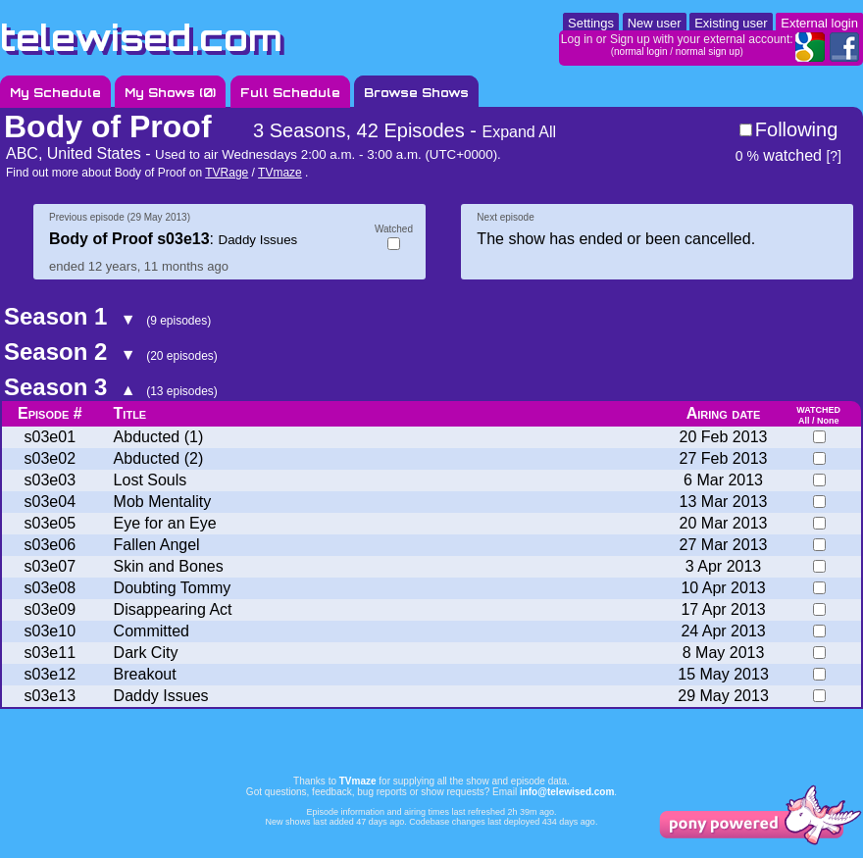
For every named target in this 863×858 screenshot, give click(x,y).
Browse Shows (416, 92)
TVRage (226, 172)
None (828, 421)
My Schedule (55, 92)
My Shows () (170, 92)
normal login (640, 51)
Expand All (519, 132)
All (804, 421)
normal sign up (708, 51)
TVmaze (280, 172)
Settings (591, 23)
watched (779, 155)
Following (796, 129)
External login (819, 23)
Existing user (730, 23)
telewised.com (141, 38)
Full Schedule (290, 92)
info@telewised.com (567, 791)
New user (655, 23)
